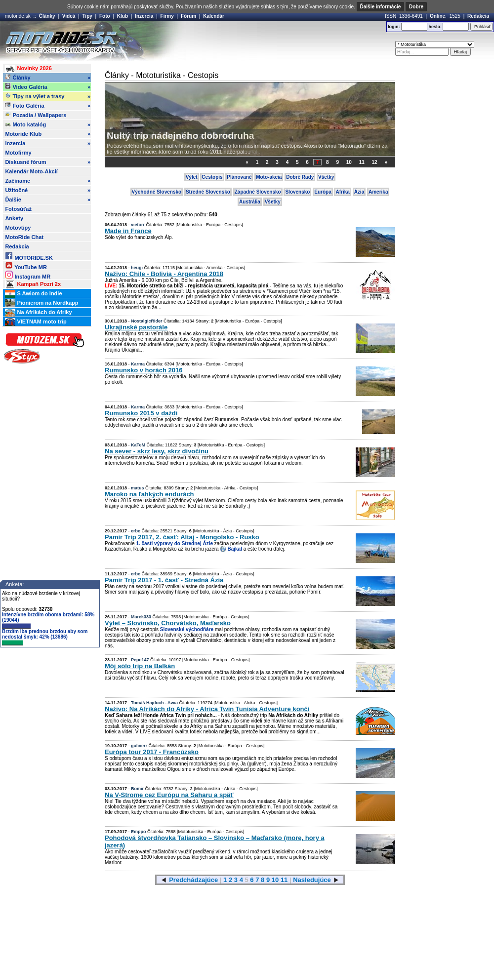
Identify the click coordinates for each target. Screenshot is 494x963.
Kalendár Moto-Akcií (31, 171)
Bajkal (234, 549)
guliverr (139, 745)
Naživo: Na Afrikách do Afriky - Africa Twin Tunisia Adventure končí (207, 709)
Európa (322, 192)
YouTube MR (25, 265)
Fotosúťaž (18, 209)
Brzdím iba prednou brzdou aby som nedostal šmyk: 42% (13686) (44, 637)
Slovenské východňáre (186, 629)
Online (437, 16)
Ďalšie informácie (380, 6)
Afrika (342, 192)
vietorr (138, 224)
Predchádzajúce (193, 879)
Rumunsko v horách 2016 (144, 370)
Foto (104, 16)
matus (137, 487)
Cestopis (212, 177)
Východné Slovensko (157, 192)
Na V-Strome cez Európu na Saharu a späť (169, 795)
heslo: (435, 26)
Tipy (87, 16)
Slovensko (297, 192)
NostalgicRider (147, 321)
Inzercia (144, 16)
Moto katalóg (47, 124)
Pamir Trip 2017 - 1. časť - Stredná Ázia (164, 580)
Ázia (359, 192)
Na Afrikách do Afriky (38, 313)
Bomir (137, 788)
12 (374, 162)
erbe (135, 530)
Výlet (192, 177)
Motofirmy (18, 153)
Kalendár (213, 16)
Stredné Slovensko (208, 192)
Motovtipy (18, 228)
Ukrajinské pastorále (136, 327)
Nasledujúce (312, 879)
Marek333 (141, 616)
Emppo (138, 831)
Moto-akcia (269, 177)
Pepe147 (140, 659)
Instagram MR (27, 275)
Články (47, 16)
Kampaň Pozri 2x (33, 284)
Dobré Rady (300, 177)
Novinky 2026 (28, 69)
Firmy (167, 16)
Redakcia (478, 16)
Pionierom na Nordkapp (41, 303)
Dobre (416, 6)
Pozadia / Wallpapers (35, 114)
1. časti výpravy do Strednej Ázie (174, 543)
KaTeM (138, 444)
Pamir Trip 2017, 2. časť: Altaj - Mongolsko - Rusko (182, 537)
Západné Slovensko (258, 192)
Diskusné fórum (47, 162)
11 (362, 162)
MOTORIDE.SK (28, 256)
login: (394, 26)
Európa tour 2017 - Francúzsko (152, 752)
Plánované (239, 177)
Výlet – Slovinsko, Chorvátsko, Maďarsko (168, 623)
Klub (122, 16)
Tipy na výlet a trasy (47, 96)
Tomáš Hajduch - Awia (154, 702)
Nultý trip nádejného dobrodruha (180, 135)
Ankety (14, 218)
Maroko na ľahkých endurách (149, 494)
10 (349, 162)
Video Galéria (47, 87)
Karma (138, 363)
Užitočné (47, 190)
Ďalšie (47, 199)
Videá (69, 16)
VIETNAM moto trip (35, 322)
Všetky (326, 177)
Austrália (249, 201)
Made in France (128, 231)
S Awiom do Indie (33, 294)
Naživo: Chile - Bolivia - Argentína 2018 (164, 274)
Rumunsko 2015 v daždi (141, 413)
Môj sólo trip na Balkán (140, 666)
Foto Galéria (47, 106)
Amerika (378, 192)
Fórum (188, 16)
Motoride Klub (47, 134)
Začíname (47, 181)
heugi (137, 267)
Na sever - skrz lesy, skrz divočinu (156, 451)
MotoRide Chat (24, 237)
